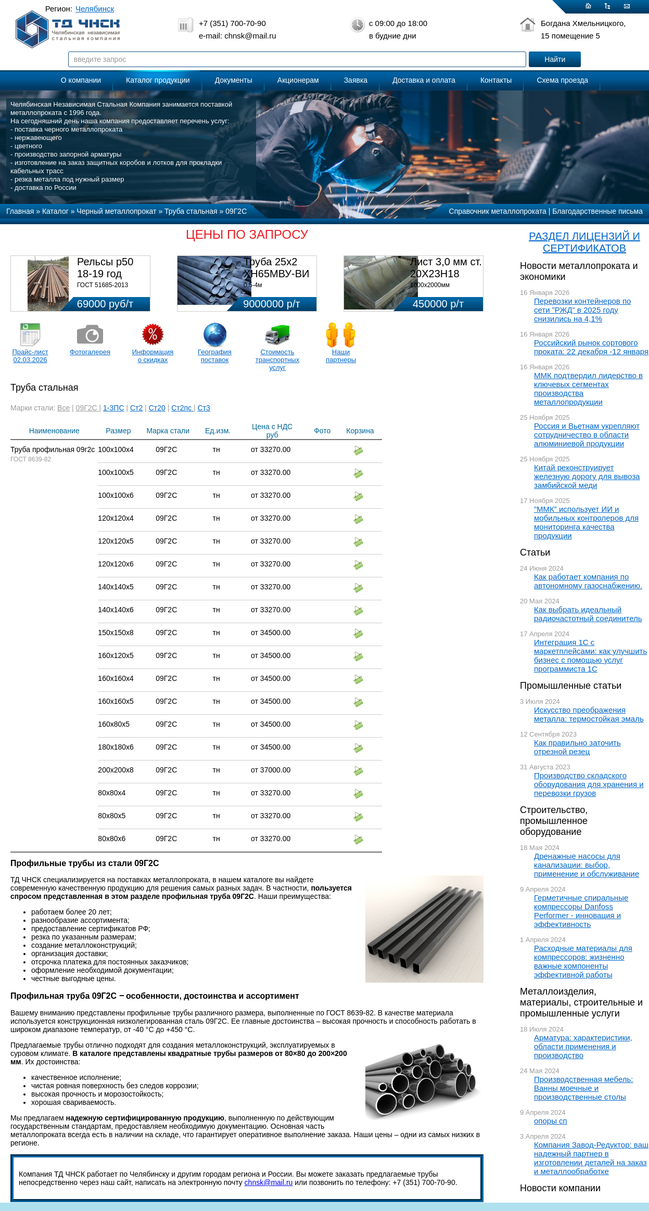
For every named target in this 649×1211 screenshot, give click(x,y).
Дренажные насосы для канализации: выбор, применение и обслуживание (586, 865)
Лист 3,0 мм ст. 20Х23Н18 (446, 267)
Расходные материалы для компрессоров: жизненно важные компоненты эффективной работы (583, 961)
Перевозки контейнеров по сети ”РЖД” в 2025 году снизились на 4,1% (582, 310)
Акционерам (298, 80)
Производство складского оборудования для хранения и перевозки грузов (589, 784)
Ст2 (136, 408)
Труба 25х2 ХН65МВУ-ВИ (276, 267)
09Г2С (87, 408)
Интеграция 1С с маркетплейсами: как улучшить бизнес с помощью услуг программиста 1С (590, 655)
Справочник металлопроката (497, 211)
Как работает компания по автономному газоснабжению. (588, 581)
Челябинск (94, 8)
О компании (81, 80)
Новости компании (560, 1188)
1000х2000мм (430, 285)
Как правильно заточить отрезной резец (577, 747)
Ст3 (204, 408)
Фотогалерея (90, 352)
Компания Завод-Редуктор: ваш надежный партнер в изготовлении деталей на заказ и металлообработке (591, 1158)
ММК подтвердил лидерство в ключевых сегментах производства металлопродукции (588, 388)
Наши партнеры (341, 356)
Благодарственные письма (597, 211)
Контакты (496, 80)
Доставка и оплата (423, 80)
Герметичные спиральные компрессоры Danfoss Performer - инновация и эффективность (581, 911)
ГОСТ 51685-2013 (102, 285)
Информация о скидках (153, 356)
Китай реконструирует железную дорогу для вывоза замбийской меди (587, 476)
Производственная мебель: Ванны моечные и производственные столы (583, 1088)
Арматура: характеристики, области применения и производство (583, 1046)
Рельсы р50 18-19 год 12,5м (105, 273)
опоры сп (550, 1120)
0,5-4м (253, 285)
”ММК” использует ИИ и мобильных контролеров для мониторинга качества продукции (586, 522)
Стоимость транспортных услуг (277, 359)
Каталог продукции (158, 80)
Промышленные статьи (570, 685)
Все (63, 408)
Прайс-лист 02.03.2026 (30, 356)
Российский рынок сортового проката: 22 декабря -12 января (591, 347)
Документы (233, 80)
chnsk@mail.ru (269, 1182)
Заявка (355, 80)
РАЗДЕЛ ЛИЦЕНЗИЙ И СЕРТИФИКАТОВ (584, 242)
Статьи (535, 552)
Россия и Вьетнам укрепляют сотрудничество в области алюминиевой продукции (587, 434)
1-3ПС (113, 408)
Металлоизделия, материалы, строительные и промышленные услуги (581, 1002)
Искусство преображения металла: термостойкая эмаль (589, 714)
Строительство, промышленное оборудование (554, 821)
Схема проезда (562, 80)
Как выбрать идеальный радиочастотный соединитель (588, 614)
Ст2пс (182, 408)
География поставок (215, 356)
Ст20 (157, 408)
